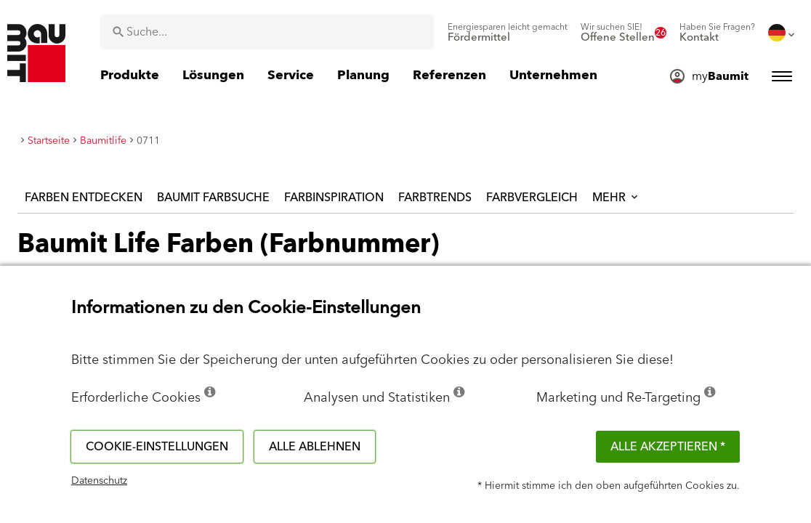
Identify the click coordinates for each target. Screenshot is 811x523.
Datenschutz (99, 481)
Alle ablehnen (314, 447)
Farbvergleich (532, 197)
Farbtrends (435, 197)
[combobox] (267, 32)
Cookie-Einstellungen (157, 447)
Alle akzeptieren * (667, 447)
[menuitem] (507, 32)
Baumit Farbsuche (213, 197)
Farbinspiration (334, 197)
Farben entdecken (83, 197)
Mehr (616, 197)
